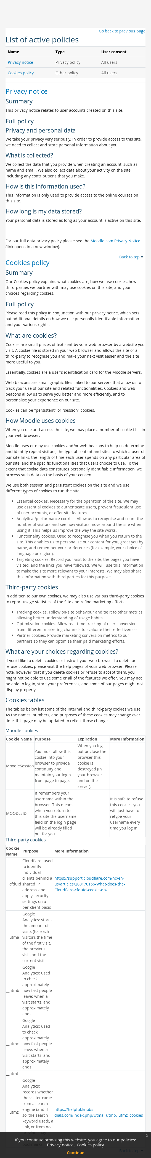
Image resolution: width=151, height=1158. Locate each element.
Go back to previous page (122, 31)
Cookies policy (90, 1144)
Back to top (131, 256)
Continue (75, 1152)
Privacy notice (61, 1144)
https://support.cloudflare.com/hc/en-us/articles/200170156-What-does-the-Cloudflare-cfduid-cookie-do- (89, 884)
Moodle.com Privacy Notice (115, 240)
